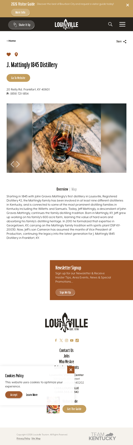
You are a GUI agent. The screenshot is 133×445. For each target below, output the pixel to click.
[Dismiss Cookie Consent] (70, 369)
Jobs (67, 356)
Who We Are (66, 361)
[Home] (66, 24)
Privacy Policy (23, 438)
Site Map (36, 438)
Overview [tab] (62, 189)
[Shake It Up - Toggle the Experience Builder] (21, 24)
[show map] (16, 54)
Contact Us (66, 350)
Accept (13, 395)
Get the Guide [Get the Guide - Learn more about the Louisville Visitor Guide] (74, 409)
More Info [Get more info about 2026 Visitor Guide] (20, 12)
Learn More (32, 395)
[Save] (9, 54)
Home (11, 40)
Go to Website (18, 78)
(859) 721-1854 (18, 93)
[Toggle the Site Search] (110, 24)
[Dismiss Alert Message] (127, 5)
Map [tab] (74, 189)
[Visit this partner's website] (102, 436)
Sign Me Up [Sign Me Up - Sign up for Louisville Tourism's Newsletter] (65, 292)
